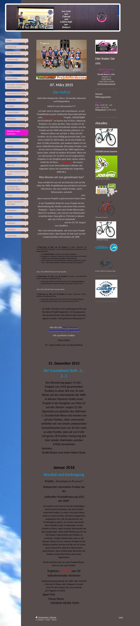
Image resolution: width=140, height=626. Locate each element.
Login (121, 617)
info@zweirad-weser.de (106, 84)
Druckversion (42, 617)
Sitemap (53, 617)
